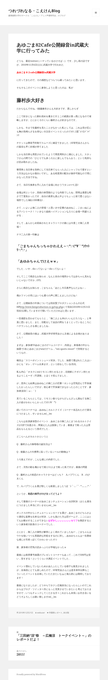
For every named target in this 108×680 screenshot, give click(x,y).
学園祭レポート (55, 612)
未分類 (66, 612)
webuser (41, 612)
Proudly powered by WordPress (31, 674)
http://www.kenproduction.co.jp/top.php (41, 306)
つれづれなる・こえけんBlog (34, 10)
